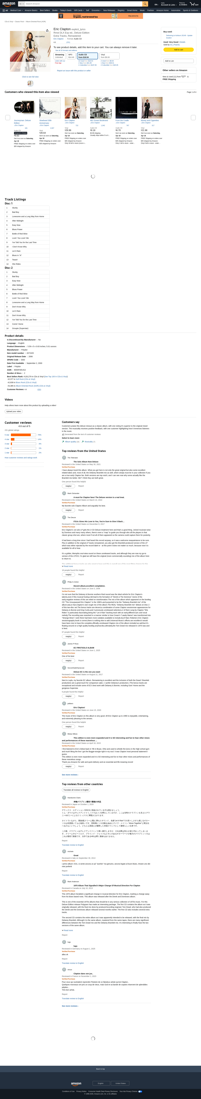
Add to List (169, 61)
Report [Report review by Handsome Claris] (64, 841)
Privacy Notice (81, 1091)
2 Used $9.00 (107, 61)
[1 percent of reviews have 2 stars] (23, 448)
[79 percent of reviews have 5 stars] (23, 435)
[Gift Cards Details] (83, 10)
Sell (87, 10)
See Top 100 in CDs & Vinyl (56, 377)
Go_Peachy (175, 45)
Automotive (175, 10)
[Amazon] (9, 4)
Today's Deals (65, 10)
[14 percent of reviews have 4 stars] (23, 439)
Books (55, 10)
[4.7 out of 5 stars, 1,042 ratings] (97, 125)
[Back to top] (100, 1071)
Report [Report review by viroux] (64, 994)
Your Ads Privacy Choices (128, 1091)
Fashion (150, 10)
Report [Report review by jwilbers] (81, 726)
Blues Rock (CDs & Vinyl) (26, 382)
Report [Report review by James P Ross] (81, 660)
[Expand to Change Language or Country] (108, 1083)
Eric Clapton (58, 39)
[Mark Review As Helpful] (68, 486)
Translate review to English (73, 845)
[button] (5, 10)
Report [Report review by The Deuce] (81, 574)
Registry (121, 10)
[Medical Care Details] (22, 10)
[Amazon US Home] (76, 1084)
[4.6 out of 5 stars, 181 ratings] (20, 128)
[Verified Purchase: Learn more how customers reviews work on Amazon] (68, 467)
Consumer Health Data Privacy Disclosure (103, 1091)
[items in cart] (194, 4)
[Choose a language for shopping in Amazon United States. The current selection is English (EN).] (154, 4)
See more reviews (69, 775)
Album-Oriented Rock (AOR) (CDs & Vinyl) (33, 386)
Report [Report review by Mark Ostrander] (81, 510)
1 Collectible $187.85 (87, 65)
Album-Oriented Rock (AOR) (36, 22)
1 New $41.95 (85, 63)
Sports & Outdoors (190, 10)
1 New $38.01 (107, 63)
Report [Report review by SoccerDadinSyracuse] (81, 696)
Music (142, 10)
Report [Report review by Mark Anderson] (64, 935)
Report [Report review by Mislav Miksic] (81, 766)
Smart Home (132, 10)
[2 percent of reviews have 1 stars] (23, 452)
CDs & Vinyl (9, 22)
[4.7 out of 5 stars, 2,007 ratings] (46, 128)
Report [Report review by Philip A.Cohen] (81, 636)
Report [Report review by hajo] (64, 959)
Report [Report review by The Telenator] (81, 486)
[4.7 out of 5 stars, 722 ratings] (71, 125)
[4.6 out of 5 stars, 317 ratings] (147, 125)
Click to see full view (30, 77)
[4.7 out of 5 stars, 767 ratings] (122, 125)
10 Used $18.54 (85, 61)
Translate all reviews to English (76, 790)
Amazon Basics (31, 10)
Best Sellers (45, 10)
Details (182, 42)
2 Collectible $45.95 (109, 65)
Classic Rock (19, 22)
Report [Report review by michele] (64, 871)
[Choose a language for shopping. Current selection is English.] (99, 1083)
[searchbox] (83, 3)
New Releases (109, 10)
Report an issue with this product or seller (72, 71)
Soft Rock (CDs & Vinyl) (25, 379)
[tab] (70, 441)
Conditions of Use (68, 1091)
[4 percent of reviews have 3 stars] (23, 443)
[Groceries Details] (100, 10)
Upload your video (13, 411)
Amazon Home (163, 10)
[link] (25, 121)
